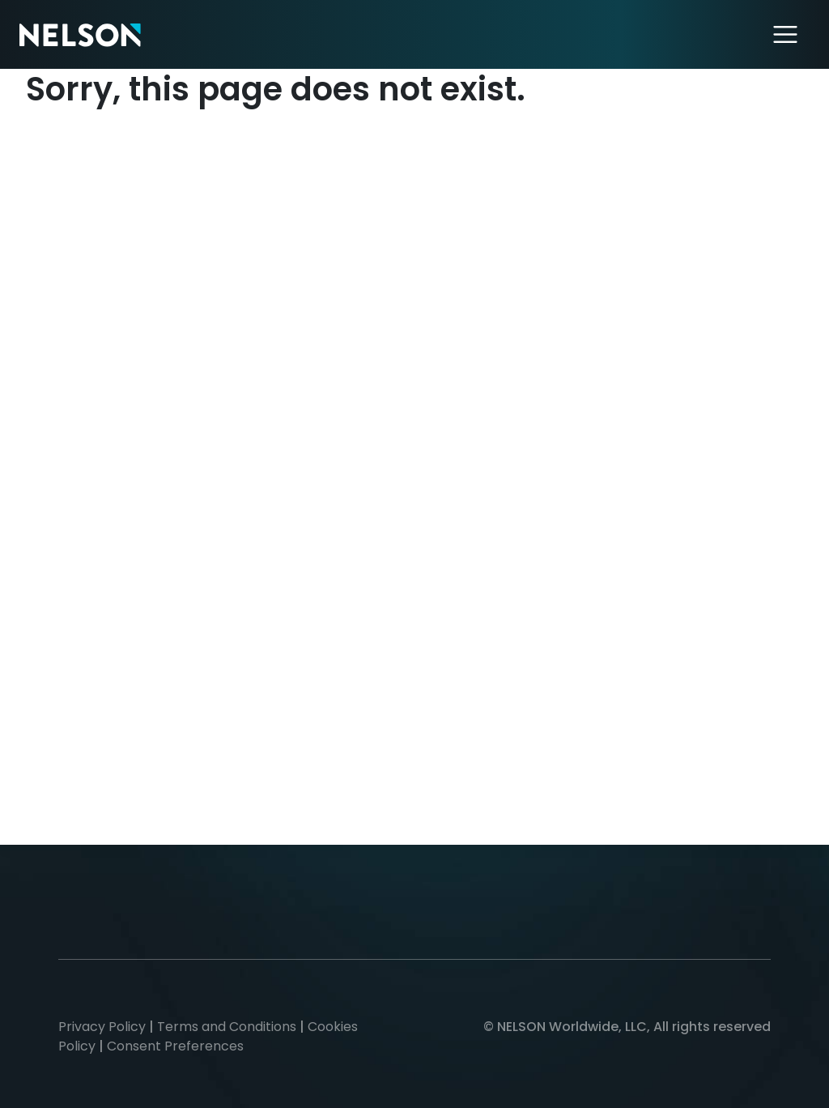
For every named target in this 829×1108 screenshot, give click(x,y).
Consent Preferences (175, 1046)
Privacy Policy (102, 1026)
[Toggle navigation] (785, 34)
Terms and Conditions (226, 1026)
